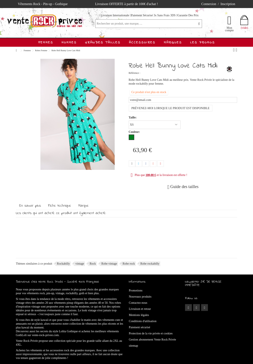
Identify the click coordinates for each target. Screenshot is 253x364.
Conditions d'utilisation (142, 321)
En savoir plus (30, 206)
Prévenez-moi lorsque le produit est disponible (170, 108)
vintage (79, 263)
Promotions (136, 290)
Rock (93, 263)
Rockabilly (63, 263)
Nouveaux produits (140, 296)
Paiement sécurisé (139, 327)
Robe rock (129, 263)
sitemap (133, 345)
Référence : (134, 72)
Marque (83, 206)
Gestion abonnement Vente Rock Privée (152, 339)
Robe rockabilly (149, 263)
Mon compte (229, 29)
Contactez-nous (138, 302)
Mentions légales (139, 315)
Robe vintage (109, 263)
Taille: (133, 117)
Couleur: (135, 131)
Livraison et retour (140, 308)
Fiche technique (59, 206)
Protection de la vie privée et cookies (151, 333)
